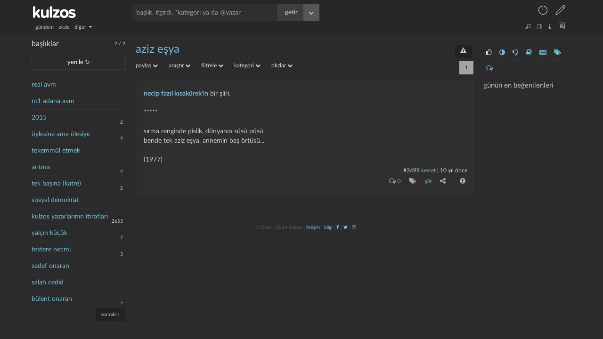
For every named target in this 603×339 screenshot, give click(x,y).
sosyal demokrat (55, 200)
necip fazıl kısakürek (173, 93)
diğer (83, 27)
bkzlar (282, 65)
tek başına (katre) (56, 183)
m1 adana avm (53, 101)
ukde (64, 27)
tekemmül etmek (56, 150)
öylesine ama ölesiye (61, 134)
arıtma (41, 167)
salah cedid (48, 282)
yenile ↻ (78, 62)
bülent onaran (52, 299)
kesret (428, 170)
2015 (39, 117)
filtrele (212, 65)
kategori (247, 65)
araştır (179, 65)
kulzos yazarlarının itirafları (70, 216)
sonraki (110, 314)
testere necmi (51, 249)
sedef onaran (50, 266)
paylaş (147, 65)
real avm (44, 84)
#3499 (411, 170)
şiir (428, 181)
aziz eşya (157, 49)
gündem (44, 27)
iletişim (313, 227)
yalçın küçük (49, 233)
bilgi (328, 227)
